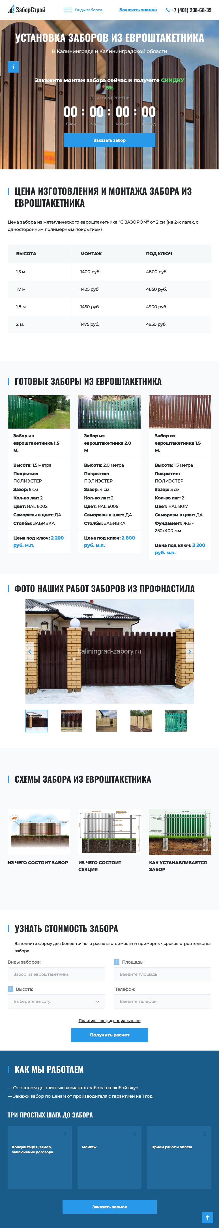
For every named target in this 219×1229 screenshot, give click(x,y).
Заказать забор (110, 140)
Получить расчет (109, 1035)
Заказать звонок (109, 1207)
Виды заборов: (24, 962)
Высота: (24, 989)
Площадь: (132, 962)
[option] (109, 651)
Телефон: (125, 989)
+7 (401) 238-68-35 (188, 10)
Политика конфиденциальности (110, 1020)
